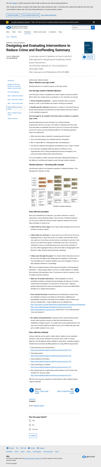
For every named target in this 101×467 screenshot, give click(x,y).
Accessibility (9, 451)
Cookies (29, 451)
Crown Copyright (37, 451)
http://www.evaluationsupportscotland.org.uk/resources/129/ (51, 350)
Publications (27, 32)
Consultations (52, 32)
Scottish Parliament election (20, 22)
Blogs (60, 32)
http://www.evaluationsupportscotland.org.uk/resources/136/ (51, 361)
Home (7, 36)
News (20, 32)
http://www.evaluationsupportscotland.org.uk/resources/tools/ (51, 307)
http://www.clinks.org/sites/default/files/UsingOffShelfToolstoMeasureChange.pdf (58, 304)
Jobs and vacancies (48, 451)
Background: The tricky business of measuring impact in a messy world (14, 86)
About (8, 32)
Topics (14, 32)
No (33, 425)
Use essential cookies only (30, 15)
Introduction (11, 80)
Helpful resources (13, 118)
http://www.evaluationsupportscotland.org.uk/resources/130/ (51, 356)
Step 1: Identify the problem (15, 96)
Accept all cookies (13, 15)
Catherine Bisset (38, 406)
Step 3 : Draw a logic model (15, 103)
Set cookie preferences (48, 15)
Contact (22, 451)
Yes (33, 420)
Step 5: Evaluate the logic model (14, 113)
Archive (16, 451)
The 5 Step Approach (13, 92)
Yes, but (35, 429)
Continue (33, 435)
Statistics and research (39, 32)
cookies (14, 3)
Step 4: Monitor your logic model (15, 108)
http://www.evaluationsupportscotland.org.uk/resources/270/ (51, 375)
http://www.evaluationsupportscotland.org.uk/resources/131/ (51, 367)
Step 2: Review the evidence (15, 99)
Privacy (57, 451)
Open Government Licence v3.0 (33, 458)
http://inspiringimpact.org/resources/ (43, 310)
